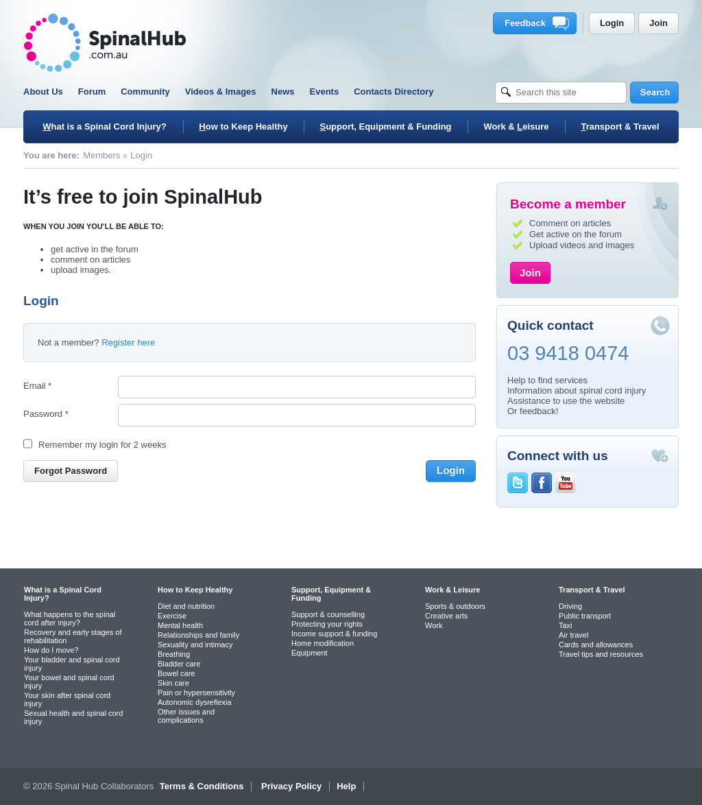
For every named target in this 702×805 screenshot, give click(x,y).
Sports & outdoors (455, 606)
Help (346, 786)
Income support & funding (334, 633)
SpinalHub (105, 43)
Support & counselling (328, 614)
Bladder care (179, 664)
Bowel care (176, 673)
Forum (92, 91)
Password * (46, 414)
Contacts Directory (393, 91)
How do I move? (51, 650)
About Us (43, 91)
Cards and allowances (596, 644)
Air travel (573, 635)
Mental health (180, 625)
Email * (37, 386)
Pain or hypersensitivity (196, 692)
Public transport (585, 616)
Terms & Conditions (202, 786)
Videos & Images (220, 91)
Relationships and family (198, 635)
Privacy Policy (291, 786)
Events (324, 91)
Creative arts (446, 616)
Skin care (173, 683)
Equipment (309, 653)
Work (433, 625)
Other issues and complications (186, 716)
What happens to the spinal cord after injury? (69, 618)
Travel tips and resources (601, 654)
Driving (570, 606)
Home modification (322, 643)
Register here (128, 342)
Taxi (565, 625)
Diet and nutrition (186, 606)
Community (145, 91)
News (283, 91)
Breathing (174, 654)
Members (101, 155)
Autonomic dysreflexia (195, 702)
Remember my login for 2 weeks (102, 445)
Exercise (172, 616)
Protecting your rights (327, 624)
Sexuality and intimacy (195, 644)
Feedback (537, 23)
